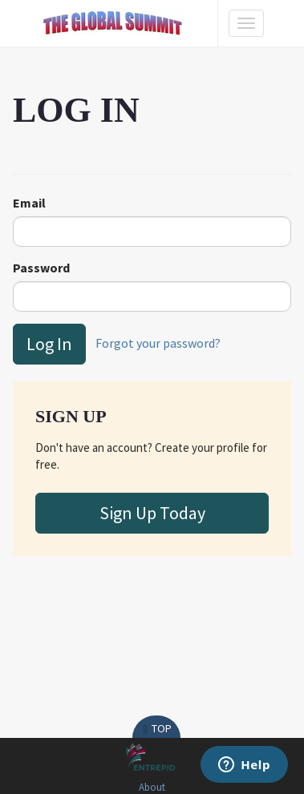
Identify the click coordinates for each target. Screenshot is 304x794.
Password (41, 268)
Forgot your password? (158, 342)
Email (29, 203)
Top (156, 728)
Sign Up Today (152, 513)
